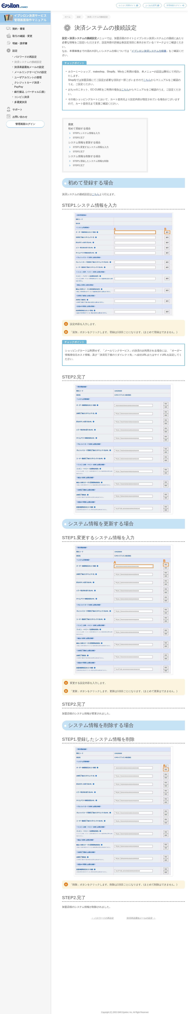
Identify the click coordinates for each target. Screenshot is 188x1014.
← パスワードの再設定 (103, 918)
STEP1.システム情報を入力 (86, 133)
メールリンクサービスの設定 (30, 72)
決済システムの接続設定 (28, 62)
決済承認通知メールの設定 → (141, 918)
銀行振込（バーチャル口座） (30, 92)
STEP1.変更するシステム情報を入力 (91, 147)
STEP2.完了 (79, 137)
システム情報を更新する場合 (84, 142)
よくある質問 (151, 5)
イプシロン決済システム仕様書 (149, 51)
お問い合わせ (19, 117)
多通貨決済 (20, 102)
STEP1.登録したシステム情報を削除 (91, 161)
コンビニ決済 (21, 97)
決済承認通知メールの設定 (29, 67)
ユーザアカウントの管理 (28, 77)
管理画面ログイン (173, 5)
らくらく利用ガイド (127, 5)
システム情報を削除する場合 (84, 156)
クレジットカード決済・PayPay (28, 84)
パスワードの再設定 (25, 57)
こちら (147, 80)
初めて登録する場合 (79, 128)
